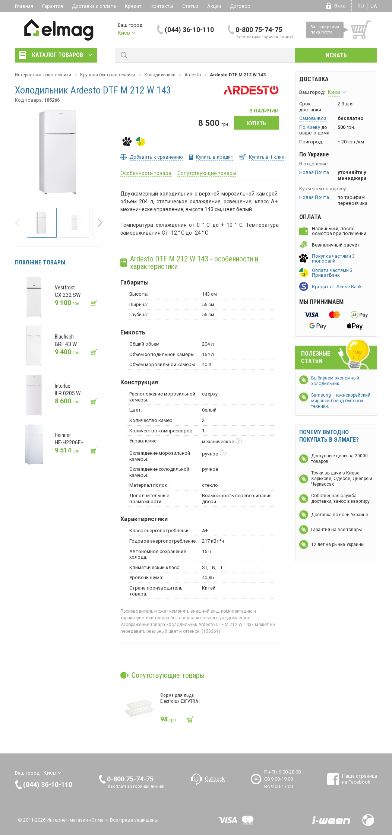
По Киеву (309, 127)
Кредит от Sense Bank (337, 286)
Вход (339, 6)
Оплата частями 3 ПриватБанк (332, 272)
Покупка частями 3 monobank (333, 258)
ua (373, 6)
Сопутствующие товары (206, 173)
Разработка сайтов (331, 820)
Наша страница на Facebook (359, 779)
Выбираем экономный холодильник (335, 380)
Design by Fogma (368, 820)
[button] (19, 223)
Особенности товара (145, 173)
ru (361, 6)
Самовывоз (312, 118)
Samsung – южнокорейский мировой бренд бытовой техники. (340, 401)
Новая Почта (314, 172)
